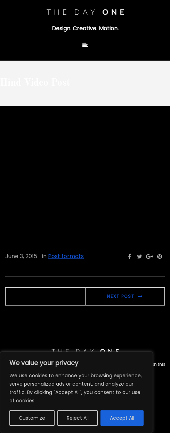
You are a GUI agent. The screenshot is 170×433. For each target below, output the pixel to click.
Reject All (78, 418)
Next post (121, 296)
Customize (32, 418)
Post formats (66, 256)
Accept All (122, 418)
